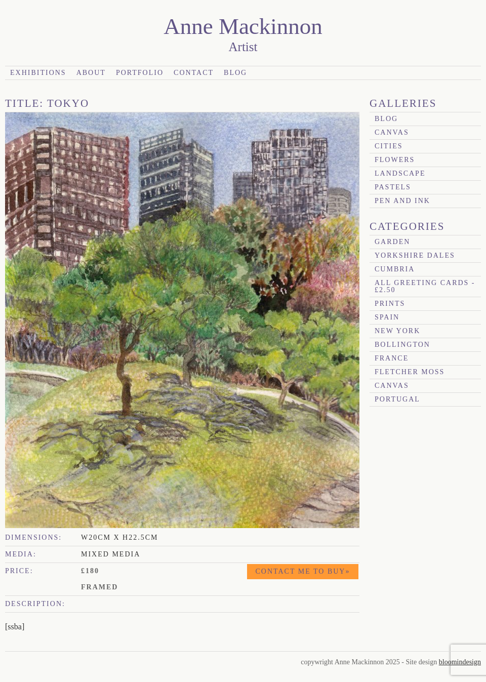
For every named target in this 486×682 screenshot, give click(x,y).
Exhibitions (38, 72)
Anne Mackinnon (243, 26)
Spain (387, 317)
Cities (389, 146)
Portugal (397, 399)
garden (392, 242)
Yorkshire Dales (415, 255)
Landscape (400, 173)
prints (390, 303)
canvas (392, 132)
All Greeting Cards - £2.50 (425, 286)
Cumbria (395, 269)
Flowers (395, 160)
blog (386, 119)
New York (397, 331)
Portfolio (140, 72)
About (91, 72)
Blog (235, 72)
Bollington (402, 344)
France (392, 358)
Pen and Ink (402, 201)
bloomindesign (460, 662)
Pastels (393, 187)
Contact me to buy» (303, 571)
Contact (194, 72)
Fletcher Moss (409, 372)
